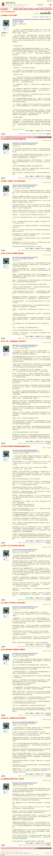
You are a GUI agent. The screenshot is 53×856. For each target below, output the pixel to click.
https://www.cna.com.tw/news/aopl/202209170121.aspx (25, 606)
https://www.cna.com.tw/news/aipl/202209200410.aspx (24, 549)
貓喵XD (4, 34)
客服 (29, 853)
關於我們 (8, 853)
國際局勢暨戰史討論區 (10, 11)
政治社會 (6, 7)
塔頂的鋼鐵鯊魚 (20, 4)
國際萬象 (10, 7)
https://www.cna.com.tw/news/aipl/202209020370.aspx (24, 782)
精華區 (15, 9)
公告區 (36, 9)
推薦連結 (31, 9)
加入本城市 (7, 5)
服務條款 (16, 853)
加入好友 (7, 153)
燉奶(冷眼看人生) (27, 4)
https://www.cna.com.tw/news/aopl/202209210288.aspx (25, 450)
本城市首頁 (4, 9)
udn (1, 7)
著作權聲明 (21, 853)
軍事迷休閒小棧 (10, 3)
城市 (4, 7)
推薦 (50, 16)
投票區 (20, 9)
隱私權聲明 (26, 853)
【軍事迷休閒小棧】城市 (17, 7)
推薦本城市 (12, 5)
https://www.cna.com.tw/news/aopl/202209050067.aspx (25, 722)
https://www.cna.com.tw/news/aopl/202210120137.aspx (25, 257)
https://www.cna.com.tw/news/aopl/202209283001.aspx (25, 345)
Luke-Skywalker (10, 4)
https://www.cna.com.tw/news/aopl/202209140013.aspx (25, 653)
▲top (51, 850)
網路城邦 (50, 1)
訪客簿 (41, 9)
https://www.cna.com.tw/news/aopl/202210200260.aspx (25, 185)
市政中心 (47, 9)
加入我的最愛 (17, 5)
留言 (4, 153)
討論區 (10, 9)
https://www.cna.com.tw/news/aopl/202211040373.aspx (25, 143)
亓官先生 (4, 36)
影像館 (25, 9)
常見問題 (12, 853)
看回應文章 (36, 13)
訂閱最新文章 (22, 5)
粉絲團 (3, 854)
